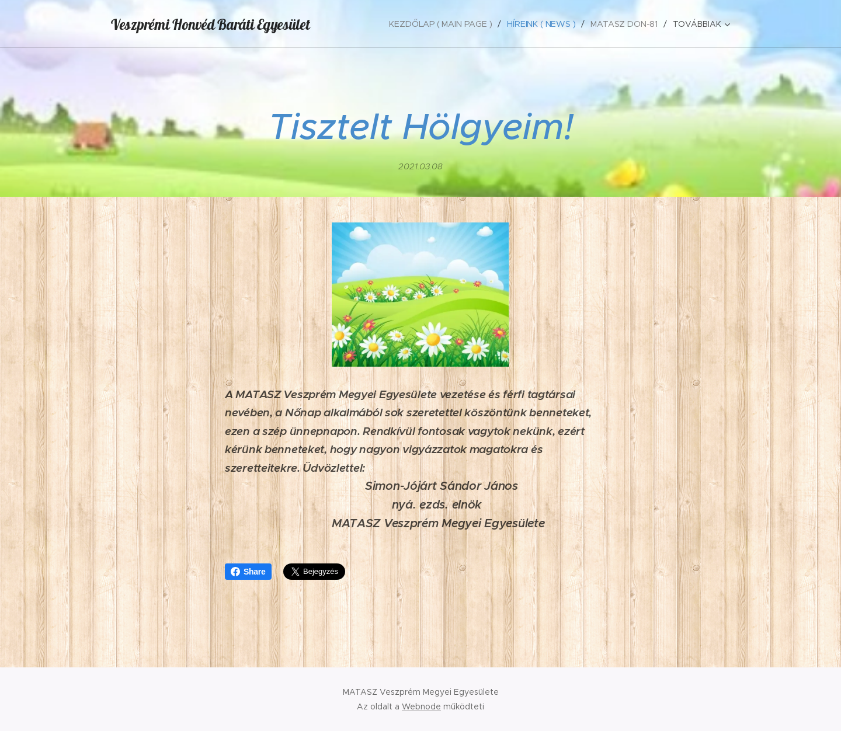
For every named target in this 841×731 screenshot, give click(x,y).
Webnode (421, 706)
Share (248, 571)
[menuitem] (443, 24)
